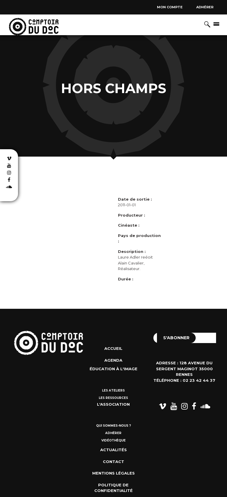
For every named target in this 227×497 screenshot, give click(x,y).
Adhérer (204, 7)
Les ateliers (113, 390)
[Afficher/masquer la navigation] (216, 23)
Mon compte (170, 7)
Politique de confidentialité (113, 488)
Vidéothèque (113, 440)
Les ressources (113, 398)
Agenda (113, 360)
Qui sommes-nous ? (113, 426)
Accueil (113, 348)
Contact (113, 461)
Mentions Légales (113, 473)
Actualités (113, 449)
